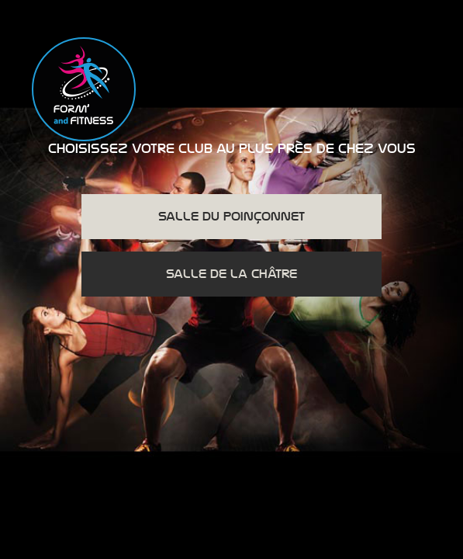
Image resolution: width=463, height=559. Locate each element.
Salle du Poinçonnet (231, 216)
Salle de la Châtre (231, 274)
